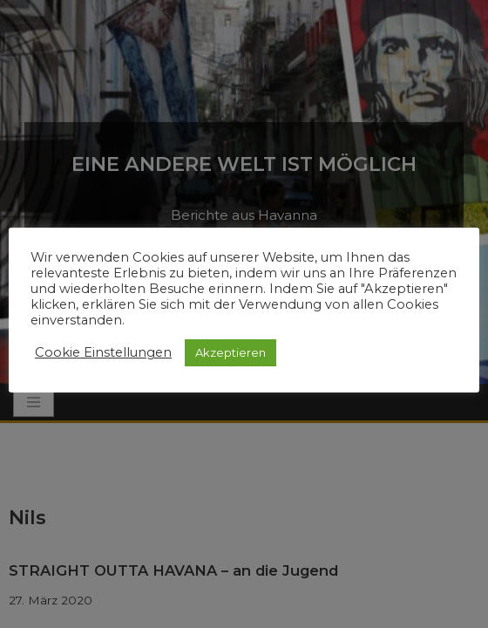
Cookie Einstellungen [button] (103, 352)
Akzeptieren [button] (230, 352)
